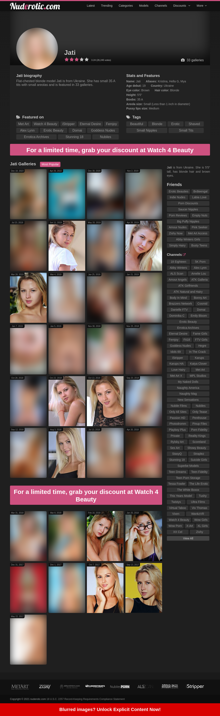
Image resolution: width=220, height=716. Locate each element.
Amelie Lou (198, 273)
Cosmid (202, 303)
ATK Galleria (199, 279)
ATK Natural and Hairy (188, 291)
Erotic (175, 124)
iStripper (68, 124)
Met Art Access (197, 233)
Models (143, 5)
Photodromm (177, 423)
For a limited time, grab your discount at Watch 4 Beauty (110, 150)
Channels (161, 5)
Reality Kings (197, 435)
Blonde (157, 124)
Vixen (175, 513)
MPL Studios (198, 375)
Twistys (176, 502)
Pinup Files (199, 423)
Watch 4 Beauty (45, 124)
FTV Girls (201, 339)
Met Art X (176, 375)
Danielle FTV (179, 309)
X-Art (189, 526)
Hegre (202, 345)
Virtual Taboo (177, 508)
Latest (91, 5)
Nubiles (105, 137)
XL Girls (203, 526)
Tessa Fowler (176, 483)
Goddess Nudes (103, 130)
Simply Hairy (177, 245)
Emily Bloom (199, 315)
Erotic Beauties (178, 191)
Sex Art (175, 448)
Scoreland (199, 441)
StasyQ (177, 453)
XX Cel (177, 532)
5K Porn (200, 261)
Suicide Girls (199, 459)
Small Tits (186, 130)
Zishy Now (175, 233)
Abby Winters (178, 267)
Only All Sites (177, 411)
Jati (70, 52)
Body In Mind (178, 297)
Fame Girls (200, 333)
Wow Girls (201, 519)
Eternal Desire (90, 124)
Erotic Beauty (53, 130)
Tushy (203, 495)
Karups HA (177, 363)
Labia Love (199, 197)
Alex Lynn (27, 130)
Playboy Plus (177, 429)
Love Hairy (178, 369)
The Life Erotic (198, 483)
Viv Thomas (199, 508)
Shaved (194, 124)
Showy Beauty (197, 448)
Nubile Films (179, 405)
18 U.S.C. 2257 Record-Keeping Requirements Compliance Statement (86, 699)
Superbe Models (188, 465)
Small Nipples (147, 130)
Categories (126, 5)
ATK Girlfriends (188, 285)
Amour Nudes (178, 227)
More (202, 6)
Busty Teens (199, 245)
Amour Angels (178, 279)
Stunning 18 (74, 137)
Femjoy (111, 124)
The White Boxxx (188, 489)
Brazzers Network (180, 303)
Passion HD (177, 418)
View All (188, 538)
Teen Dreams (177, 472)
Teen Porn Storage (188, 478)
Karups (199, 357)
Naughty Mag (188, 393)
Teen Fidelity (199, 472)
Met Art (23, 124)
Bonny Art (200, 297)
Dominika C (176, 315)
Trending (106, 5)
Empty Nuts (199, 215)
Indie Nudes (177, 197)
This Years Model (181, 495)
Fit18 (187, 339)
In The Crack (197, 351)
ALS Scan (176, 273)
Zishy (199, 532)
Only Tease (199, 411)
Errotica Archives (36, 137)
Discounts (181, 6)
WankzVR (197, 513)
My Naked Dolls (188, 381)
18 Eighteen (178, 261)
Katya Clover (198, 363)
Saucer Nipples (188, 209)
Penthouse (199, 418)
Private (175, 435)
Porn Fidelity (199, 429)
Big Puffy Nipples (188, 221)
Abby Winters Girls (188, 239)
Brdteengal (200, 191)
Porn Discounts (188, 203)
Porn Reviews (178, 215)
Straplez (198, 453)
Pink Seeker (199, 227)
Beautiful (136, 124)
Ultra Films (198, 502)
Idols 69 (175, 351)
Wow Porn (175, 526)
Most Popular (50, 164)
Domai (77, 130)
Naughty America (188, 387)
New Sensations (188, 399)
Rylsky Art (177, 441)
